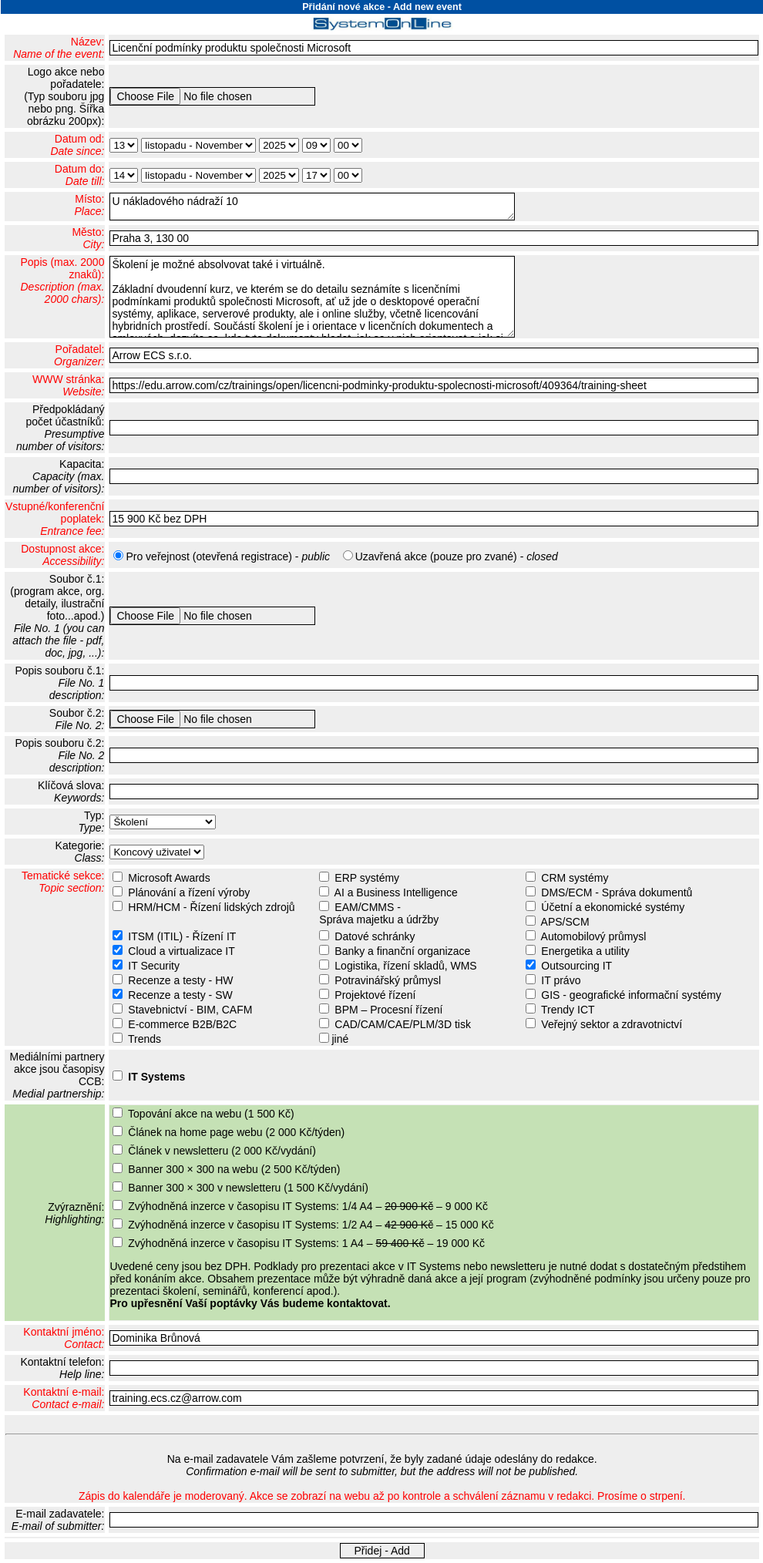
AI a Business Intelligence (396, 892)
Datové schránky (374, 936)
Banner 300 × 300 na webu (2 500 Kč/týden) (234, 1169)
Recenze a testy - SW (180, 995)
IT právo (560, 980)
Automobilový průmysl (594, 936)
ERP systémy (366, 878)
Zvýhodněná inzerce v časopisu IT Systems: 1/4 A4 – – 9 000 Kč (308, 1206)
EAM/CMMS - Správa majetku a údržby (377, 913)
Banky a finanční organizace (402, 951)
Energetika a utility (585, 951)
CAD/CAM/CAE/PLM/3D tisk (402, 1024)
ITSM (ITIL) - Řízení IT (182, 936)
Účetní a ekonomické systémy (612, 907)
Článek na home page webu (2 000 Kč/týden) (236, 1132)
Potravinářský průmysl (387, 980)
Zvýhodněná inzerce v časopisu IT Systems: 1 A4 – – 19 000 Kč (306, 1243)
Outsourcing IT (576, 966)
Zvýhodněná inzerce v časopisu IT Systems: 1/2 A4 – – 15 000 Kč (311, 1224)
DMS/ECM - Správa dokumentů (616, 892)
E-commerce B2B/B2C (182, 1024)
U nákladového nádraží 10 (312, 206)
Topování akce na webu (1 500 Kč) (211, 1114)
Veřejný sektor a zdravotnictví (611, 1024)
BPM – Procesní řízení (388, 1009)
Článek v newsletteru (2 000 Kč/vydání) (222, 1151)
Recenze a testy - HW (180, 980)
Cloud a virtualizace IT (181, 951)
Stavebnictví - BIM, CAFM (190, 1009)
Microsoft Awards (169, 878)
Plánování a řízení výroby (189, 892)
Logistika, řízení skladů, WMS (405, 966)
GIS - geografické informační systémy (631, 995)
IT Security (154, 966)
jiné (339, 1039)
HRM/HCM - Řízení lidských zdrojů (211, 907)
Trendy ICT (568, 1009)
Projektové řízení (374, 995)
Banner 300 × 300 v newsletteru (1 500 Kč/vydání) (248, 1187)
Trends (144, 1039)
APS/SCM (565, 922)
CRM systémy (574, 878)
